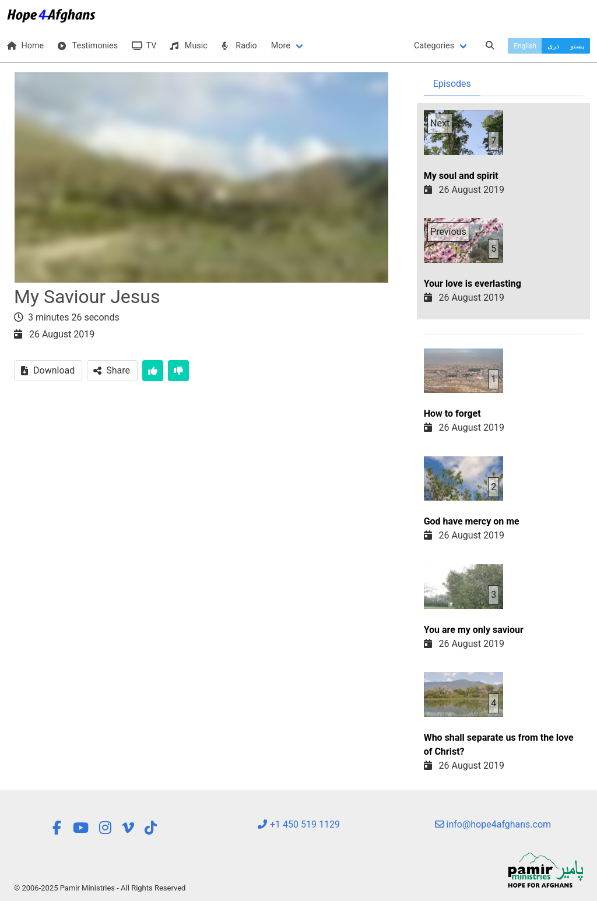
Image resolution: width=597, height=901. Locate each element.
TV (144, 46)
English (525, 46)
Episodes (452, 83)
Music (188, 46)
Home (25, 46)
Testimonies (88, 46)
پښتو (577, 46)
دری (553, 46)
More (280, 46)
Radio (239, 46)
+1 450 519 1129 (298, 824)
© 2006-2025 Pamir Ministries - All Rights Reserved (99, 888)
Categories (434, 46)
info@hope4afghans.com (493, 824)
